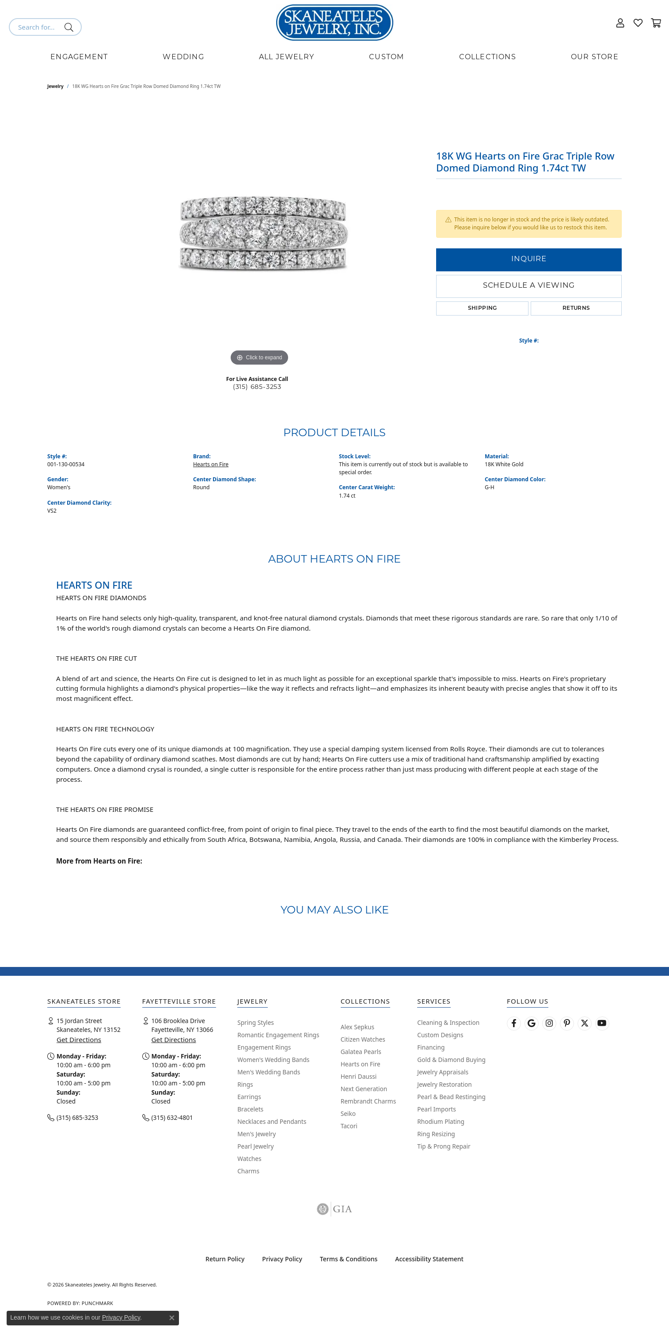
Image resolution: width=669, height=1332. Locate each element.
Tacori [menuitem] (349, 1126)
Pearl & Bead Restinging (451, 1096)
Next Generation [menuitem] (364, 1089)
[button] (620, 22)
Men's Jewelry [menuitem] (256, 1134)
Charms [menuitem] (248, 1171)
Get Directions (79, 1039)
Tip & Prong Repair (443, 1146)
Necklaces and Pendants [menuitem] (271, 1121)
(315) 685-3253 (257, 387)
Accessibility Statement (429, 1259)
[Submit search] (70, 27)
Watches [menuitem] (249, 1158)
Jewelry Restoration (444, 1084)
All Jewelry (286, 57)
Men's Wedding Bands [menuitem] (268, 1072)
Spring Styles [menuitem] (255, 1022)
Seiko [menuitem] (348, 1113)
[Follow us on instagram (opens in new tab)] (549, 1023)
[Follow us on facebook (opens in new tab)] (514, 1023)
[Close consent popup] (172, 1318)
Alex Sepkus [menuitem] (357, 1027)
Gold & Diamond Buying (451, 1059)
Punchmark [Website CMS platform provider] (97, 1303)
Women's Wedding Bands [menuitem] (273, 1059)
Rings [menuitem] (245, 1084)
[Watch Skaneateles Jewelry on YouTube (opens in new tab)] (602, 1023)
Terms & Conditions (348, 1259)
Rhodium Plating (440, 1121)
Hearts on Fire (210, 464)
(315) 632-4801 (172, 1117)
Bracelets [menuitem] (250, 1109)
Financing (431, 1047)
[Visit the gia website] (334, 1209)
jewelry (55, 86)
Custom (386, 57)
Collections (487, 57)
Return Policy (224, 1259)
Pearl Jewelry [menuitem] (255, 1146)
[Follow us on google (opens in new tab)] (532, 1023)
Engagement (79, 57)
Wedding (183, 57)
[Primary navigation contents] (334, 57)
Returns (576, 308)
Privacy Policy (282, 1259)
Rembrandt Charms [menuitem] (368, 1101)
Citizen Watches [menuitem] (363, 1039)
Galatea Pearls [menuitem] (361, 1051)
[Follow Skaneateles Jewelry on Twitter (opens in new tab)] (585, 1023)
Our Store (595, 57)
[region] (259, 235)
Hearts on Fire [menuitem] (360, 1064)
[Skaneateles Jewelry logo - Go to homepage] (334, 22)
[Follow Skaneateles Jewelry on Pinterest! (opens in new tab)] (567, 1023)
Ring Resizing (436, 1134)
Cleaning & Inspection (448, 1022)
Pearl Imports (436, 1109)
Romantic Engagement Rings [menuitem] (278, 1035)
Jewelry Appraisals (442, 1072)
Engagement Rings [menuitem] (264, 1047)
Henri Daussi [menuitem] (359, 1076)
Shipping (482, 308)
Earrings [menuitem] (249, 1096)
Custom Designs (440, 1035)
